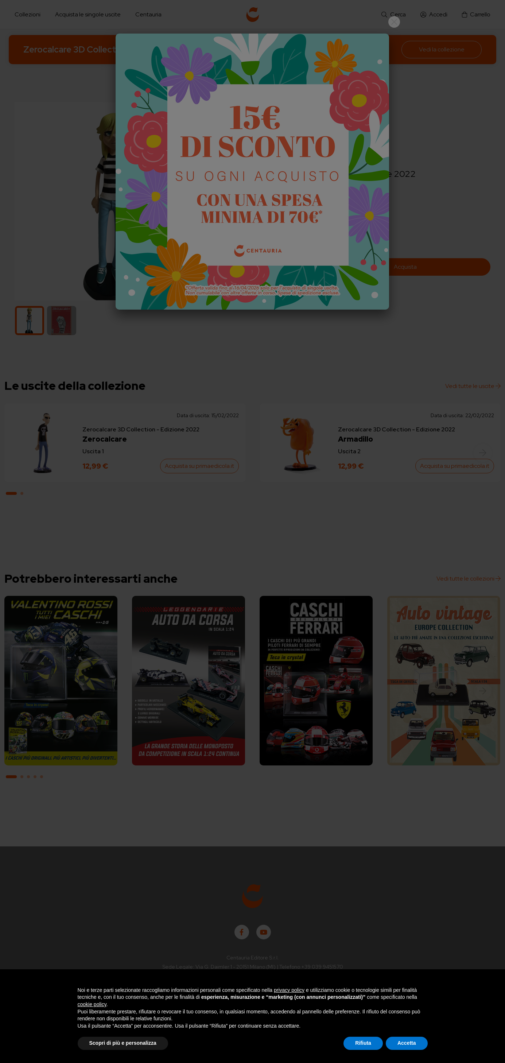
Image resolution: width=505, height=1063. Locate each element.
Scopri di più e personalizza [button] (122, 1043)
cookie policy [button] (92, 1004)
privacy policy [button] (289, 990)
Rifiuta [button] (363, 1043)
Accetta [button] (406, 1043)
